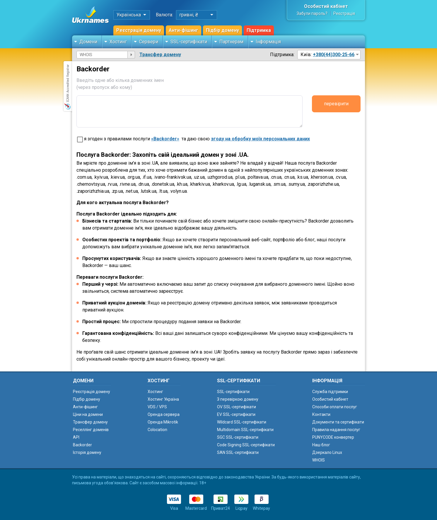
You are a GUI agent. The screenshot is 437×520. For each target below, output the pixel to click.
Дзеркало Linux (327, 452)
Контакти (321, 414)
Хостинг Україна (163, 399)
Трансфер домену (160, 54)
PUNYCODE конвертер (333, 437)
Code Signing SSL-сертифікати (246, 444)
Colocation (157, 429)
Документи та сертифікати (338, 422)
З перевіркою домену (237, 399)
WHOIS (318, 460)
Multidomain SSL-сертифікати (245, 429)
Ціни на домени (88, 414)
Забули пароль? (312, 13)
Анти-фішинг (183, 30)
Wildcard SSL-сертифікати (241, 422)
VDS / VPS (157, 406)
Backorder (82, 444)
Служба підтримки (330, 391)
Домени (88, 41)
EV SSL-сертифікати (236, 414)
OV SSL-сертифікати (236, 406)
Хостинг (118, 41)
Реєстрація (344, 13)
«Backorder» (165, 139)
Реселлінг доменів (91, 429)
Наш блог (321, 444)
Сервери (148, 41)
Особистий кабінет (326, 6)
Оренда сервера (164, 414)
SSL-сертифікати (188, 41)
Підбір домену (222, 30)
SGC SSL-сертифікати (237, 437)
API (76, 437)
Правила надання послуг (336, 429)
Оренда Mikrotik (163, 422)
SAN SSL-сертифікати (238, 452)
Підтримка (259, 30)
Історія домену (87, 452)
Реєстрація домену (138, 30)
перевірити (336, 103)
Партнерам (231, 41)
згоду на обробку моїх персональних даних (260, 139)
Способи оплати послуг (334, 406)
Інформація (268, 41)
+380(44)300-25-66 (333, 54)
